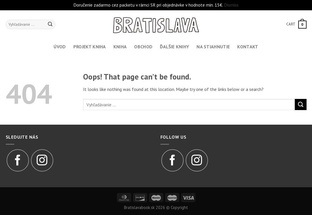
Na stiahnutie (213, 46)
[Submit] (300, 104)
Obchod (143, 46)
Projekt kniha (89, 46)
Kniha (120, 46)
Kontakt (247, 46)
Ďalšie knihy (174, 46)
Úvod (60, 46)
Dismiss (231, 5)
